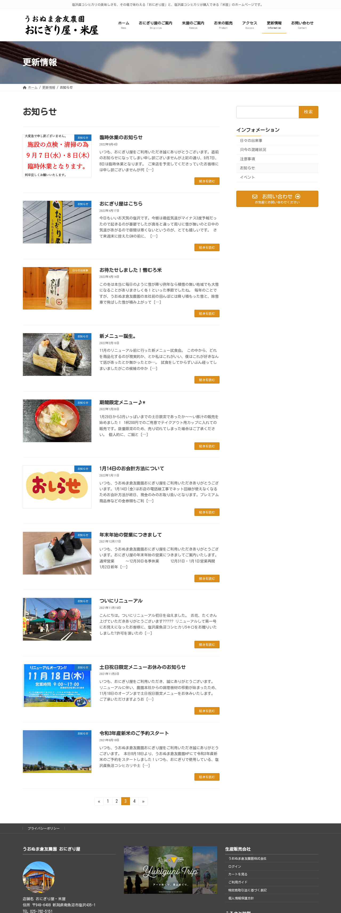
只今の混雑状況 (253, 150)
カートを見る (237, 874)
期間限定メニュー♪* (122, 402)
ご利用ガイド (237, 882)
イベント (247, 177)
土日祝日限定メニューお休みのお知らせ (142, 667)
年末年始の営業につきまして (130, 534)
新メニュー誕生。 (118, 336)
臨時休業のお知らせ (121, 137)
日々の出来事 (251, 140)
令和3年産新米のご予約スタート (134, 733)
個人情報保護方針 (241, 898)
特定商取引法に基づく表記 (247, 890)
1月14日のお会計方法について (131, 468)
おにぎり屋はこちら (121, 203)
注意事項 (247, 159)
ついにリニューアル (121, 600)
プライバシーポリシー (44, 828)
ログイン (234, 866)
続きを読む (207, 181)
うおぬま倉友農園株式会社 (247, 858)
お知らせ (247, 168)
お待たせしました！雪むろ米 (130, 270)
